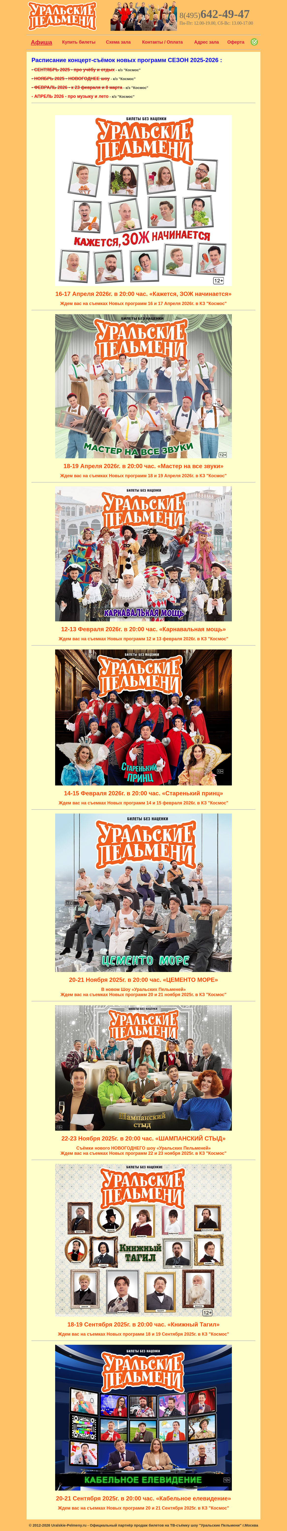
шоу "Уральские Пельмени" (216, 1525)
